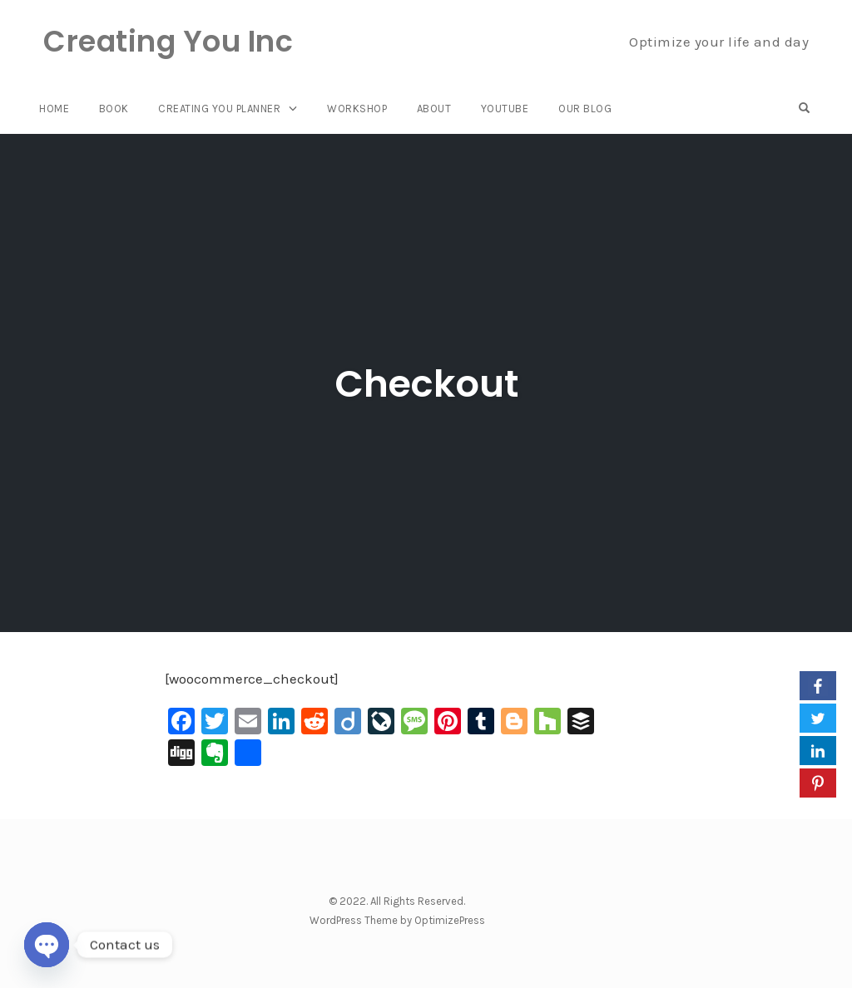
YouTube (505, 108)
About (434, 108)
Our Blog (585, 108)
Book (114, 108)
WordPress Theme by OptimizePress (397, 920)
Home (54, 108)
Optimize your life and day (719, 41)
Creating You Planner (219, 108)
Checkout (426, 384)
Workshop (357, 108)
